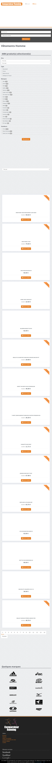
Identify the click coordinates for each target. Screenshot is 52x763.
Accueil (27, 3)
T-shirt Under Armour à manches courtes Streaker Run (26, 415)
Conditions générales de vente (9, 739)
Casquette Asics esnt (26, 444)
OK (44, 762)
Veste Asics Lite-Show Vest (26, 502)
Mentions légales (6, 741)
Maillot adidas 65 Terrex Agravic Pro (26, 618)
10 (29, 632)
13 (40, 632)
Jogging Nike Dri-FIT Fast (26, 473)
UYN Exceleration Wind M (26, 531)
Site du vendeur (26, 219)
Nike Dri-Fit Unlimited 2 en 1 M (26, 589)
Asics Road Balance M (26, 270)
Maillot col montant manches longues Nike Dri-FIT (26, 357)
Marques (4, 737)
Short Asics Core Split (26, 299)
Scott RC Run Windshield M (26, 560)
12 (37, 632)
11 (33, 632)
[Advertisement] (26, 16)
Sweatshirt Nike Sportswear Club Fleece (26, 212)
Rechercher (26, 39)
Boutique (4, 735)
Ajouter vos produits (6, 738)
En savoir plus (38, 762)
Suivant (4, 636)
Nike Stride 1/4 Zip (26, 241)
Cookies (4, 742)
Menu (34, 3)
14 (44, 632)
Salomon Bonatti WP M (26, 328)
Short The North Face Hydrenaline (26, 386)
